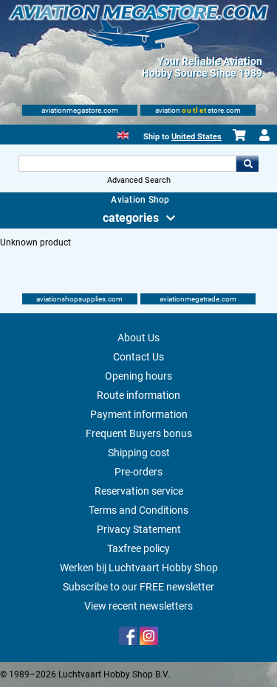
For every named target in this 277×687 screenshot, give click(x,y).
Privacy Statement (139, 529)
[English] (123, 134)
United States (196, 137)
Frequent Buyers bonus (139, 433)
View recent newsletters (138, 606)
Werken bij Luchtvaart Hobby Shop (139, 567)
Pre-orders (138, 472)
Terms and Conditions (138, 510)
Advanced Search (139, 180)
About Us (138, 338)
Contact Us (138, 357)
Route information (138, 395)
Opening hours (138, 376)
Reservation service (139, 491)
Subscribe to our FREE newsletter (138, 587)
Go (247, 164)
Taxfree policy (138, 548)
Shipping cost (139, 452)
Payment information (139, 414)
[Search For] (127, 164)
